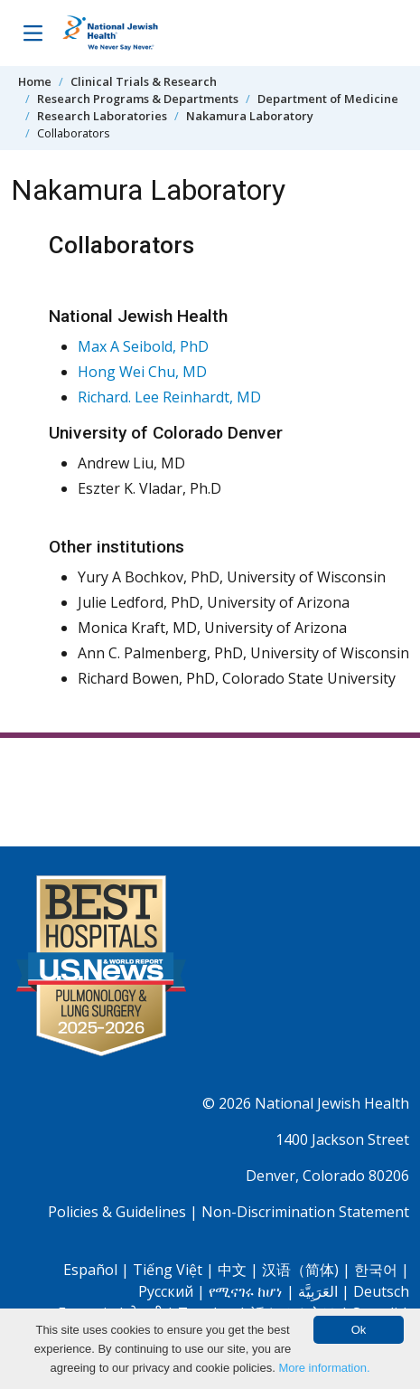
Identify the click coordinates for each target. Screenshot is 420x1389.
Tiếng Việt (167, 1270)
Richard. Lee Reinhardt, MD (169, 397)
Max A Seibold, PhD (143, 346)
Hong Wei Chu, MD (142, 372)
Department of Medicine (327, 98)
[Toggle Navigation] (32, 32)
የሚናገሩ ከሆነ (246, 1291)
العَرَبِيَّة (318, 1291)
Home (34, 81)
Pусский (165, 1291)
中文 (232, 1270)
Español (90, 1270)
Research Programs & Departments (137, 98)
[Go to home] (129, 33)
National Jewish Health (332, 1103)
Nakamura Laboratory (249, 116)
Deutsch (381, 1291)
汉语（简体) (300, 1270)
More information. (323, 1368)
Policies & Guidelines (117, 1212)
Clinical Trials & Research (143, 81)
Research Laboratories (102, 116)
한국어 (375, 1270)
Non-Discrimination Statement (305, 1212)
